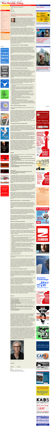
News (2, 11)
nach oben (19, 366)
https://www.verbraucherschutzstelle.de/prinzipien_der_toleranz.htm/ (22, 162)
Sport (2, 28)
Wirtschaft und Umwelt (4, 17)
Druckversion (12, 363)
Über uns (2, 36)
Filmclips (2, 25)
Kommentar (3, 21)
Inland (2, 14)
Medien (2, 24)
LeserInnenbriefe (4, 33)
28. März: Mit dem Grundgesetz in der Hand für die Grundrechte (43, 68)
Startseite (12, 366)
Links (2, 35)
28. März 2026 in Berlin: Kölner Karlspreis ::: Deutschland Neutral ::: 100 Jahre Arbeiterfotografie (42, 40)
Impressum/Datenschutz (5, 39)
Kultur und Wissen (4, 29)
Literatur (2, 31)
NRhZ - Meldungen (40, 7)
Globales (2, 18)
